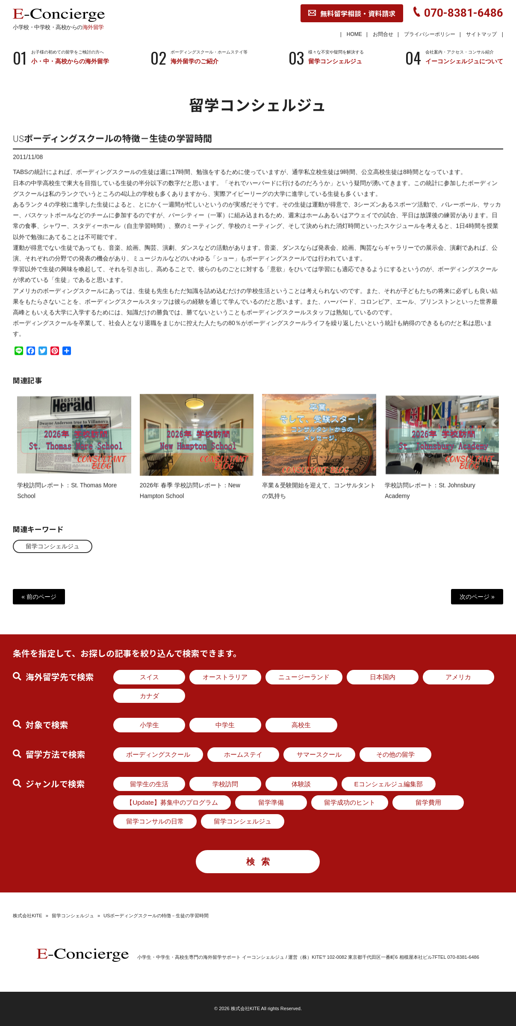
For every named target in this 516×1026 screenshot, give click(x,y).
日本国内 (382, 677)
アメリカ (458, 677)
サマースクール (319, 754)
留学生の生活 (149, 784)
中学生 (225, 725)
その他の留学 (395, 754)
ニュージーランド (304, 677)
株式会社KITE (27, 915)
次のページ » (477, 596)
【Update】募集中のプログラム (172, 802)
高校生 (301, 725)
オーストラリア (225, 677)
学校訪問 (225, 784)
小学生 (149, 725)
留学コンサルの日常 (155, 821)
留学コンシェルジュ (53, 546)
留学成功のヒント (349, 802)
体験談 (301, 784)
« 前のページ (38, 596)
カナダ (149, 695)
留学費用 (428, 802)
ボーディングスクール (158, 754)
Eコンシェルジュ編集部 (388, 784)
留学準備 (271, 802)
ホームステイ (243, 754)
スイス (149, 677)
